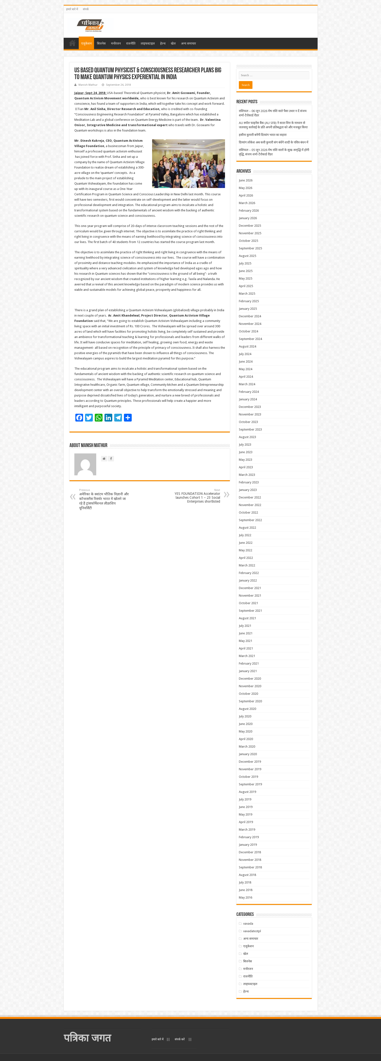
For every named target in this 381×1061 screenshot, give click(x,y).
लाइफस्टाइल (148, 43)
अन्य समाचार (188, 43)
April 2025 (246, 286)
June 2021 (245, 633)
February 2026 (249, 210)
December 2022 (250, 497)
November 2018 (250, 860)
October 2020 (248, 693)
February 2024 (249, 392)
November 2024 (250, 324)
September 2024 (250, 339)
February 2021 (249, 663)
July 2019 (245, 799)
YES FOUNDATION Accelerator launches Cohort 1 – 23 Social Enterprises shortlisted (195, 495)
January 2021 (248, 671)
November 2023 (250, 414)
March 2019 (247, 829)
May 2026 (245, 188)
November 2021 (250, 595)
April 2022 (246, 558)
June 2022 (245, 543)
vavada (248, 923)
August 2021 (247, 618)
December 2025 (250, 225)
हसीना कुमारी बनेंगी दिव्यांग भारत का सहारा (262, 135)
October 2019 (248, 777)
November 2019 (250, 769)
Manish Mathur (87, 84)
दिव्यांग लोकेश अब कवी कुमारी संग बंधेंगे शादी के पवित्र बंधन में (273, 142)
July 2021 (245, 626)
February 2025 (249, 301)
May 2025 (245, 278)
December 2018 (250, 852)
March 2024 (247, 384)
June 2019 (245, 807)
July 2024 (245, 354)
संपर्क (86, 9)
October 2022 (248, 512)
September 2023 (250, 429)
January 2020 (248, 754)
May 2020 (245, 731)
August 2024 (247, 346)
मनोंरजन (116, 43)
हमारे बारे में (72, 9)
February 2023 (249, 482)
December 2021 (250, 588)
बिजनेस (101, 43)
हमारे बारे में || (161, 1039)
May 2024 (245, 369)
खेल (173, 43)
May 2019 (245, 814)
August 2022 (247, 527)
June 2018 (245, 890)
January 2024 (248, 399)
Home (72, 43)
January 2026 (248, 218)
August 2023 (247, 437)
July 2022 (245, 535)
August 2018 (247, 875)
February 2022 (249, 573)
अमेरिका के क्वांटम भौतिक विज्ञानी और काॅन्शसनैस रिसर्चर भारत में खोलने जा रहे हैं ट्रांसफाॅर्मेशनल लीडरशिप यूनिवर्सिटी (104, 499)
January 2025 (248, 308)
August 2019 (247, 792)
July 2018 (245, 882)
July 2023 (245, 444)
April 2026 (246, 195)
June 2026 (245, 180)
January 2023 (248, 490)
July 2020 (245, 716)
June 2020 (245, 724)
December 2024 (250, 316)
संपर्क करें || (183, 1039)
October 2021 (248, 603)
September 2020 (250, 701)
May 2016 (245, 897)
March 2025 (247, 293)
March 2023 (247, 475)
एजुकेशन (86, 43)
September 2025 (250, 248)
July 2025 (245, 263)
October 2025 (248, 241)
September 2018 (250, 867)
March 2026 (247, 203)
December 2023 (250, 407)
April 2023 (246, 467)
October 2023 (248, 422)
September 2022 (250, 520)
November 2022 (250, 505)
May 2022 (245, 550)
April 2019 (246, 822)
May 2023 (245, 459)
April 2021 (246, 648)
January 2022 (248, 580)
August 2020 (247, 709)
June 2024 (245, 361)
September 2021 (250, 610)
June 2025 (245, 271)
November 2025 (250, 233)
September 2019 (250, 784)
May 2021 (245, 641)
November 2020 (250, 686)
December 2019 (250, 761)
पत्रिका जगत (87, 1038)
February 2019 (249, 837)
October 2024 (248, 331)
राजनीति (130, 43)
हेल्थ (162, 43)
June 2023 (245, 452)
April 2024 (246, 376)
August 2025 (247, 256)
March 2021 (247, 656)
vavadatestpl (252, 931)
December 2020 (250, 678)
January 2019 (248, 844)
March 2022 (247, 565)
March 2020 (247, 746)
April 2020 (246, 739)
